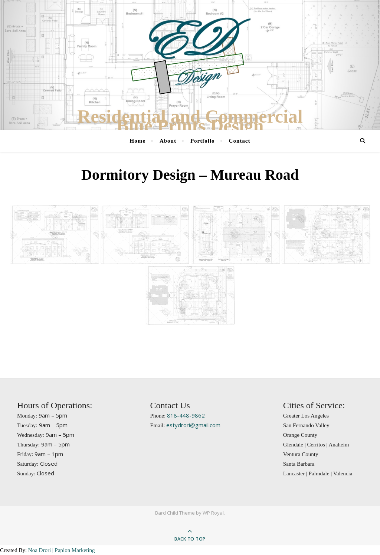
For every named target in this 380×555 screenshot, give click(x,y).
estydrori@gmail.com (193, 425)
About (168, 141)
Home (137, 141)
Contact (239, 141)
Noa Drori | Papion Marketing (61, 550)
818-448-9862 (186, 415)
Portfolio (202, 141)
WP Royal (213, 512)
